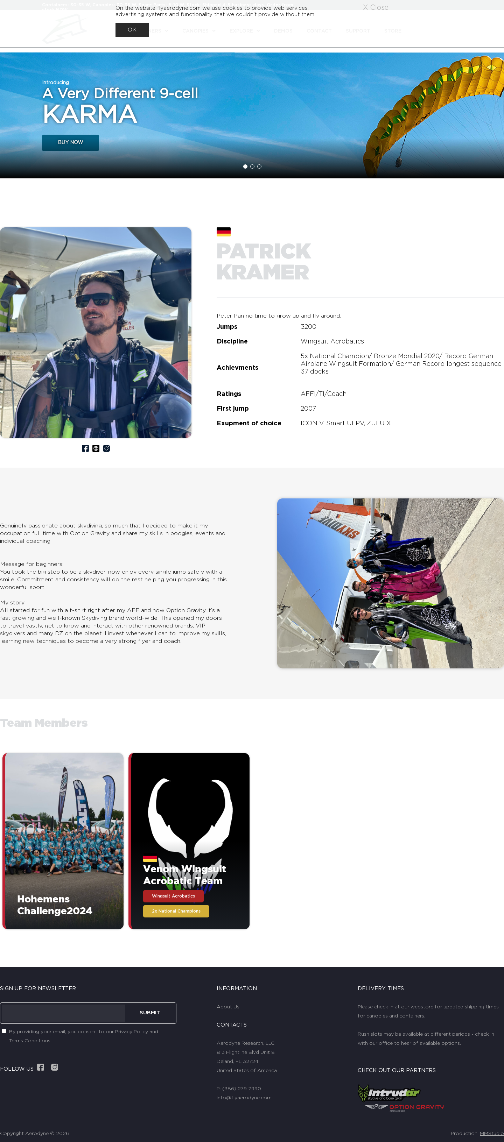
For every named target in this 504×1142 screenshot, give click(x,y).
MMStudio (492, 1133)
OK (132, 30)
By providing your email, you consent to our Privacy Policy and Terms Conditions (83, 1036)
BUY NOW (70, 142)
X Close (375, 7)
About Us (228, 1007)
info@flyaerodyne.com (244, 1097)
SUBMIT (150, 1012)
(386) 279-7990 (241, 1088)
